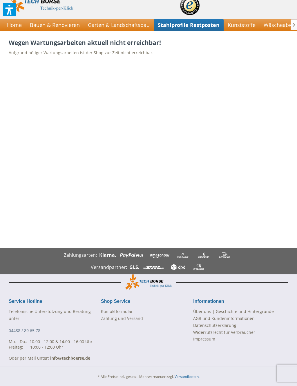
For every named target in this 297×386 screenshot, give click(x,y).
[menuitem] (14, 25)
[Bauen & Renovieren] (55, 25)
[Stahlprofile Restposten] (189, 25)
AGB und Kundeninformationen (224, 318)
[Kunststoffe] (242, 25)
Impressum (204, 339)
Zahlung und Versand (122, 318)
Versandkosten (187, 376)
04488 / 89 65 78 (24, 330)
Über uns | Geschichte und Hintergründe (233, 311)
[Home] (14, 25)
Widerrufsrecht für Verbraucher (224, 332)
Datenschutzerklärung (214, 325)
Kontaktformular (117, 311)
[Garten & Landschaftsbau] (119, 25)
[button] (9, 9)
